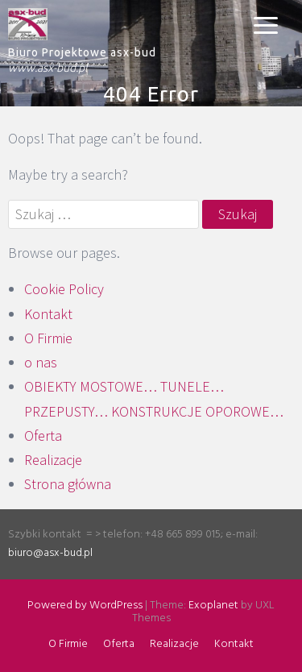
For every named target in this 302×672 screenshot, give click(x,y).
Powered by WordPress (85, 605)
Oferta (43, 435)
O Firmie (48, 338)
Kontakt (48, 314)
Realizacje (53, 459)
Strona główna (67, 484)
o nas (40, 362)
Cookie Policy (64, 289)
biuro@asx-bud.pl (50, 553)
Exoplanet (213, 605)
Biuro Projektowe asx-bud (82, 52)
